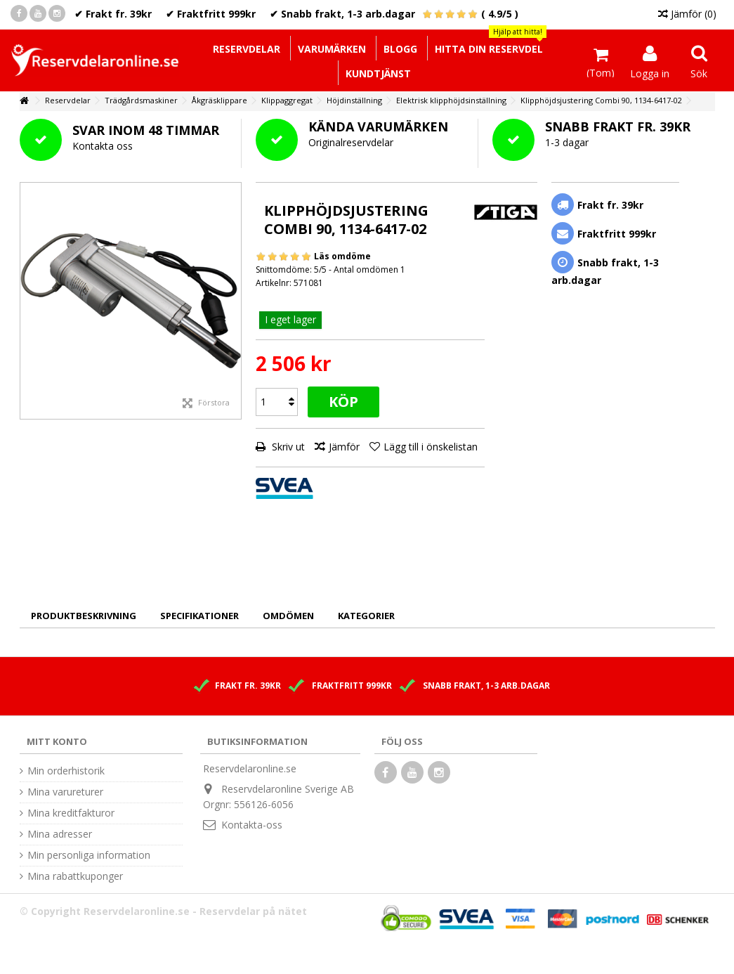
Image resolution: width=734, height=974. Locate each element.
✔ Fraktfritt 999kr (211, 13)
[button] (488, 48)
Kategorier (366, 615)
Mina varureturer (65, 792)
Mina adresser (59, 834)
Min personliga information (88, 855)
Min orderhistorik (66, 771)
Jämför (344, 446)
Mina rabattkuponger (75, 876)
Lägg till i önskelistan (431, 446)
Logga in (649, 72)
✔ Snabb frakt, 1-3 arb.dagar (342, 13)
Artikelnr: (273, 283)
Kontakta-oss (251, 824)
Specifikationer (199, 615)
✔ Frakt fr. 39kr (113, 13)
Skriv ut (287, 446)
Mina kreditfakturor (70, 813)
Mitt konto (57, 741)
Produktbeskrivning (83, 615)
